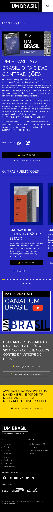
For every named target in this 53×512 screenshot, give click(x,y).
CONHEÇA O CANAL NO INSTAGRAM (26, 374)
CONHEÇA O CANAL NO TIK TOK (26, 367)
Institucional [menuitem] (8, 463)
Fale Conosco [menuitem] (9, 467)
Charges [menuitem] (7, 457)
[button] (3, 280)
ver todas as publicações (26, 160)
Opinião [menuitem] (7, 447)
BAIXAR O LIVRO (26, 155)
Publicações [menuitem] (9, 460)
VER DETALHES (18, 271)
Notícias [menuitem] (7, 450)
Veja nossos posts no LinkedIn (26, 408)
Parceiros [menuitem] (7, 454)
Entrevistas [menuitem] (8, 444)
